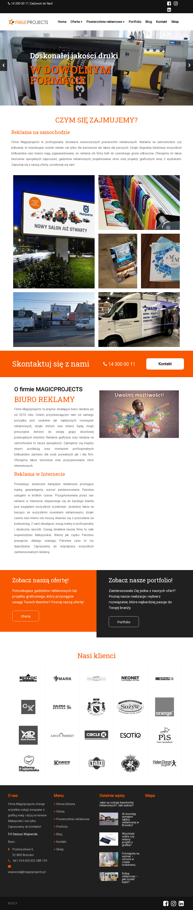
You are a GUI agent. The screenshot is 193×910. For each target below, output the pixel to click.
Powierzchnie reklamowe (104, 22)
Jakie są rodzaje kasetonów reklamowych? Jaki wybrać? (116, 804)
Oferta (75, 22)
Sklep (175, 22)
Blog (149, 22)
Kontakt (161, 22)
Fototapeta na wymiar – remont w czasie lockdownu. (130, 859)
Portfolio (135, 22)
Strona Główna (64, 804)
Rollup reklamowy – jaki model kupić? (130, 878)
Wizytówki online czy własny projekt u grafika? (128, 839)
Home (62, 22)
